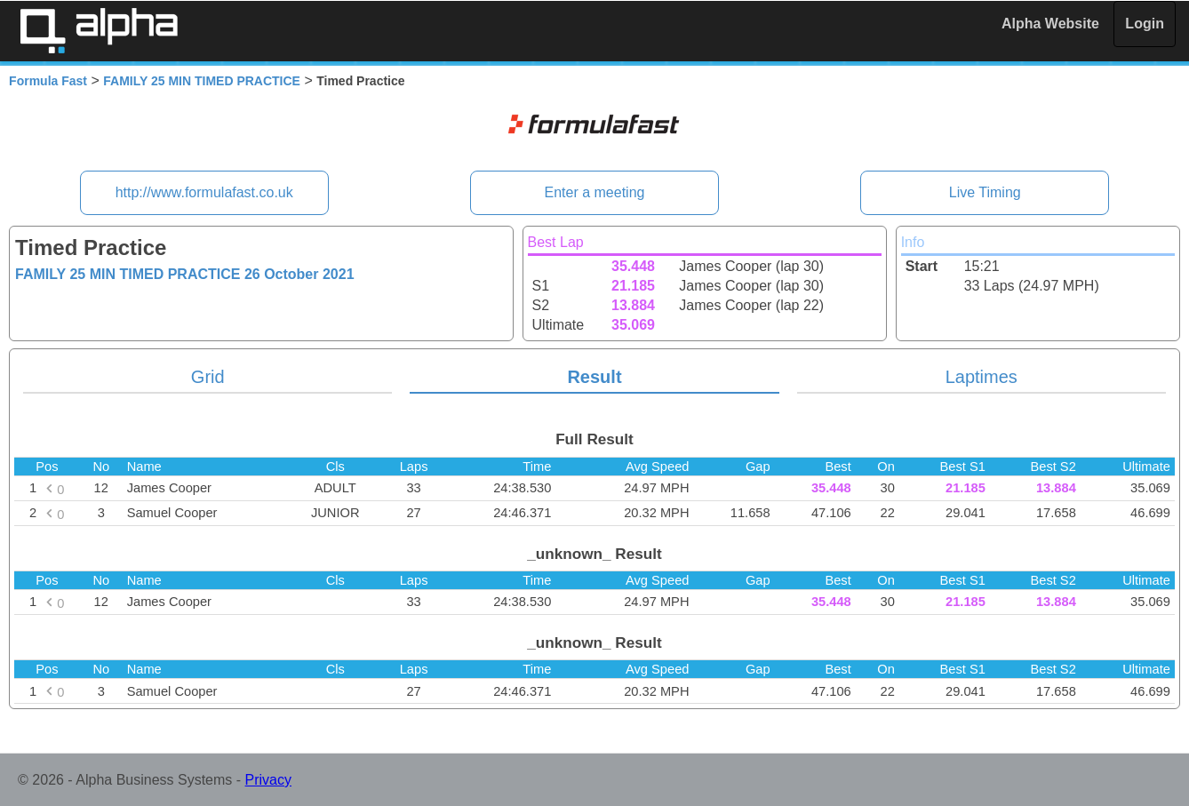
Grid (208, 377)
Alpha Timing (98, 30)
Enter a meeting (595, 192)
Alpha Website (1050, 23)
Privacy (268, 779)
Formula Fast (48, 81)
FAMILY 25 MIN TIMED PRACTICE (201, 81)
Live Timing (985, 192)
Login (1144, 23)
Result (594, 377)
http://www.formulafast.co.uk (204, 192)
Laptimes (981, 377)
